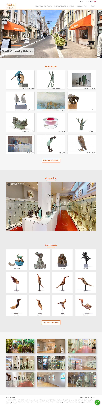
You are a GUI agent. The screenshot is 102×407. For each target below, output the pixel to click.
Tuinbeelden (78, 6)
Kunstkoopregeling (60, 6)
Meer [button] (85, 6)
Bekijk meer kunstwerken (51, 322)
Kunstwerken (48, 6)
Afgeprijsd (70, 6)
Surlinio (94, 397)
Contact (92, 6)
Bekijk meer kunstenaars (51, 160)
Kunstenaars (39, 6)
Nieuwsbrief (83, 1)
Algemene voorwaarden (10, 397)
